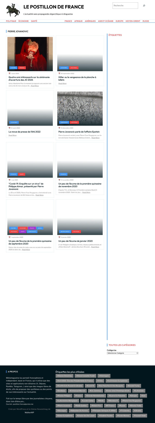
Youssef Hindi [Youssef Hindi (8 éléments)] (140, 416)
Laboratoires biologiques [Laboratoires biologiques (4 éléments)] (68, 401)
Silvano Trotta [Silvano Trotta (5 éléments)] (136, 406)
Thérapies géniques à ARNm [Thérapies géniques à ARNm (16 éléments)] (104, 411)
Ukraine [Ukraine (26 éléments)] (138, 411)
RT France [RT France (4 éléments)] (111, 406)
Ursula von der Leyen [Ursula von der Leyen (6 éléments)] (86, 416)
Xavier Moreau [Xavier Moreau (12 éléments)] (123, 416)
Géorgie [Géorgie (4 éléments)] (134, 396)
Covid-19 (13, 174)
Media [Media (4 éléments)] (101, 401)
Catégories (111, 350)
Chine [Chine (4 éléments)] (100, 381)
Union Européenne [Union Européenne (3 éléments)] (65, 416)
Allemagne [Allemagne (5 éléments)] (104, 376)
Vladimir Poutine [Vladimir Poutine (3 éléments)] (106, 416)
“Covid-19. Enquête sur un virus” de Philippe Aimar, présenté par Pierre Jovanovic (26, 186)
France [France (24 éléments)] (79, 396)
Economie (64, 67)
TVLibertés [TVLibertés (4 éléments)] (125, 411)
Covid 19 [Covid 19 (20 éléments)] (90, 386)
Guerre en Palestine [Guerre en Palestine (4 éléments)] (117, 396)
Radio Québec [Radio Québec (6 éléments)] (81, 406)
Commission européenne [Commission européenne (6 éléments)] (117, 381)
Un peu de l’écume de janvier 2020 (75, 241)
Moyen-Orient (65, 231)
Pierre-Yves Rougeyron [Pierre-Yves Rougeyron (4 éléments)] (132, 401)
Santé (21, 174)
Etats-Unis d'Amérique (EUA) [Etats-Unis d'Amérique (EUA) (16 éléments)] (118, 391)
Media (40, 228)
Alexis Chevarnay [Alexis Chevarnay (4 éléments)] (65, 376)
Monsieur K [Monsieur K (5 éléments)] (113, 401)
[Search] (144, 5)
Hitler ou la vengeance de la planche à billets (77, 78)
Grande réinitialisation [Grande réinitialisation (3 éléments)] (95, 396)
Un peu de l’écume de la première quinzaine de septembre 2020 (30, 242)
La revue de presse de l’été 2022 (24, 131)
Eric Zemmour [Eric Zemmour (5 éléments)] (96, 391)
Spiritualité (32, 231)
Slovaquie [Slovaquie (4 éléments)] (62, 411)
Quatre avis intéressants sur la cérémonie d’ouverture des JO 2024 (29, 78)
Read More (35, 86)
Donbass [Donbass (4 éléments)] (61, 391)
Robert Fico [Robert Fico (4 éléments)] (96, 406)
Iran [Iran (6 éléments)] (143, 396)
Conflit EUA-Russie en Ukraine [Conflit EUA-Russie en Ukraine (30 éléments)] (70, 386)
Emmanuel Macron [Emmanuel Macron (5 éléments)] (77, 391)
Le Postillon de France (53, 7)
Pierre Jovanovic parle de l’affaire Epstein (79, 131)
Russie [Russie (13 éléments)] (122, 406)
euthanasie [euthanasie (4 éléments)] (139, 391)
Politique (74, 67)
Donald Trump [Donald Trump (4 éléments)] (133, 386)
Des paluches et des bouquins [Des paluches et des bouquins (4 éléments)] (111, 386)
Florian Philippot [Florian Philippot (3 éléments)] (64, 396)
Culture (13, 67)
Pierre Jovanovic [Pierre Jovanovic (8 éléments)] (64, 406)
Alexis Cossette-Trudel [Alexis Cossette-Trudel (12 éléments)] (86, 376)
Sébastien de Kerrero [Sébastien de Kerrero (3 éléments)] (79, 411)
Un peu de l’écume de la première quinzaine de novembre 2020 (79, 185)
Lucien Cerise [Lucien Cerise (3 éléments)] (88, 401)
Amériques (64, 122)
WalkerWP (29, 412)
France (22, 67)
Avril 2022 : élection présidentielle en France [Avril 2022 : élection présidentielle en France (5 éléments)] (75, 381)
